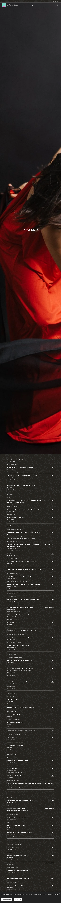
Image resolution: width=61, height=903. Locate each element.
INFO (52, 509)
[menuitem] (26, 5)
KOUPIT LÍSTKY (49, 607)
